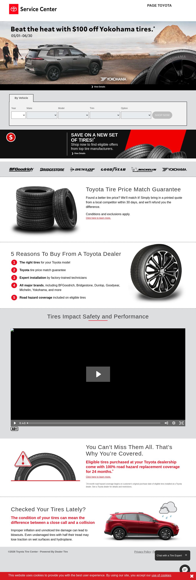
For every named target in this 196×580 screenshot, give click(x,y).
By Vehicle (21, 99)
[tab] (21, 98)
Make (29, 108)
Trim (92, 108)
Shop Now (162, 115)
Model (61, 108)
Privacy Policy (142, 551)
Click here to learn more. (98, 218)
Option (124, 108)
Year (13, 108)
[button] (185, 570)
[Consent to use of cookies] (191, 576)
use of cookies (161, 575)
